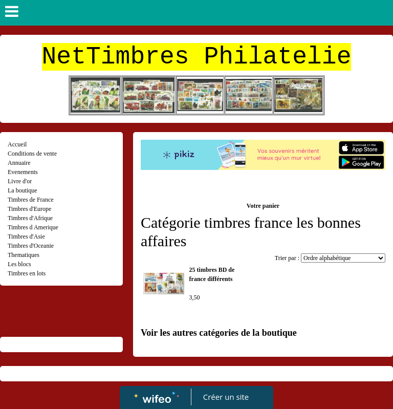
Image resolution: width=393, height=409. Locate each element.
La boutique (22, 190)
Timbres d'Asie (26, 236)
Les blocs (19, 264)
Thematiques (23, 255)
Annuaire (19, 162)
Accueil (17, 144)
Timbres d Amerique (33, 227)
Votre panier (263, 205)
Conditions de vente (32, 153)
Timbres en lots (27, 273)
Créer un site (226, 397)
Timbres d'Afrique (30, 218)
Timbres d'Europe (29, 208)
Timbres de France (31, 199)
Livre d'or (20, 181)
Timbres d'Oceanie (31, 245)
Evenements (23, 172)
